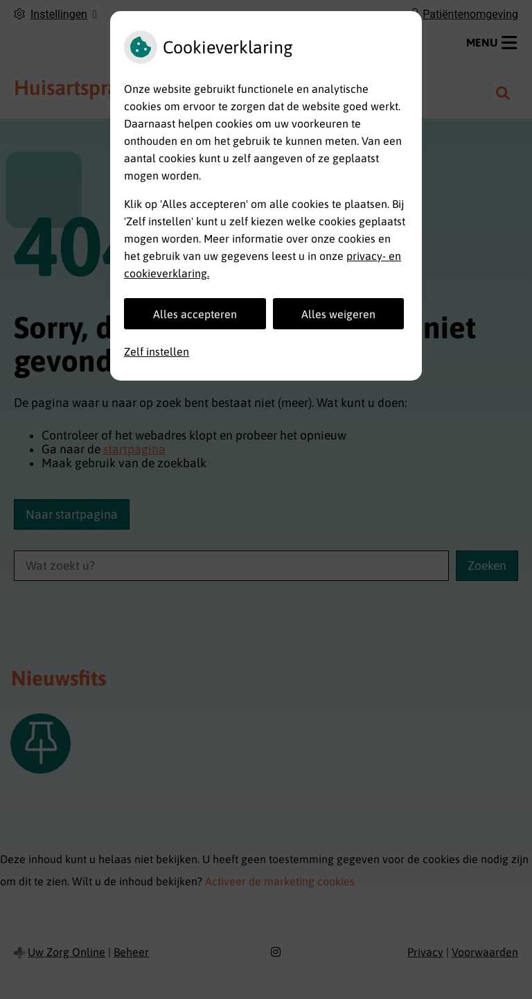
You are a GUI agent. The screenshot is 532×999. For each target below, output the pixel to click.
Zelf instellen (156, 351)
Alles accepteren (195, 314)
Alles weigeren (338, 314)
